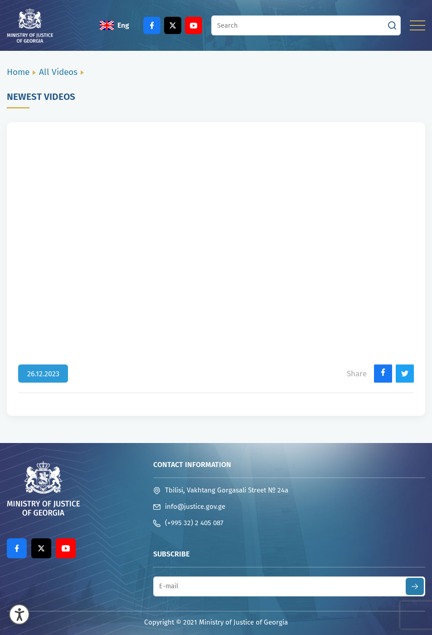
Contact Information (192, 464)
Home (18, 72)
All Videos (58, 72)
